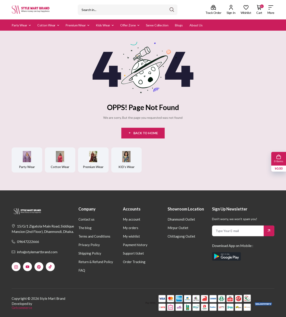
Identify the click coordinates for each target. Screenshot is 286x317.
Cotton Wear (46, 25)
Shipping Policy (89, 253)
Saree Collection (157, 25)
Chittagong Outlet (181, 236)
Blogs (179, 25)
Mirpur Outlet (178, 228)
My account (131, 219)
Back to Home (143, 133)
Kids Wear (103, 25)
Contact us (86, 219)
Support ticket (133, 253)
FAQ (81, 270)
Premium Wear (75, 25)
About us (196, 25)
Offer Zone (128, 25)
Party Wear (19, 25)
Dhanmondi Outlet (181, 219)
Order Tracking (134, 262)
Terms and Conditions (94, 236)
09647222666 (25, 241)
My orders (130, 228)
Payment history (135, 245)
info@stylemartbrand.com (34, 252)
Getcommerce (22, 308)
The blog (85, 228)
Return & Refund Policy (95, 262)
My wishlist (131, 236)
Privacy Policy (89, 245)
